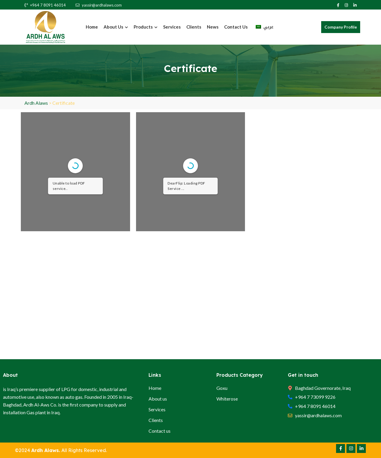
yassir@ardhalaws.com (99, 5)
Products (145, 26)
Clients (193, 26)
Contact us (236, 26)
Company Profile (340, 26)
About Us (116, 26)
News (212, 26)
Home (92, 26)
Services (172, 26)
